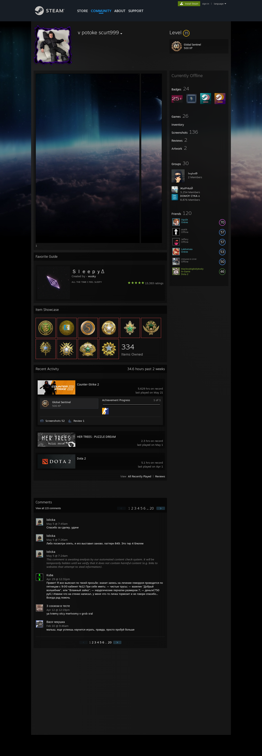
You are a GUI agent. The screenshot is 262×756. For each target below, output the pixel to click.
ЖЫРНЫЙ (186, 188)
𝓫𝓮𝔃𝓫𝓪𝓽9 (192, 173)
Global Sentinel (61, 402)
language (219, 3)
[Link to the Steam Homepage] (53, 14)
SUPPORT (135, 11)
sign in (205, 3)
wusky (92, 276)
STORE (82, 11)
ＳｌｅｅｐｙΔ (88, 271)
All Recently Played (139, 476)
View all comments (48, 508)
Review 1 (78, 420)
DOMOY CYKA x (190, 195)
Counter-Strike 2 (88, 384)
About (119, 11)
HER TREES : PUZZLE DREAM (96, 436)
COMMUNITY (101, 11)
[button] (198, 32)
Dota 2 (81, 458)
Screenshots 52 (55, 420)
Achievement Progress (116, 400)
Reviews (160, 476)
